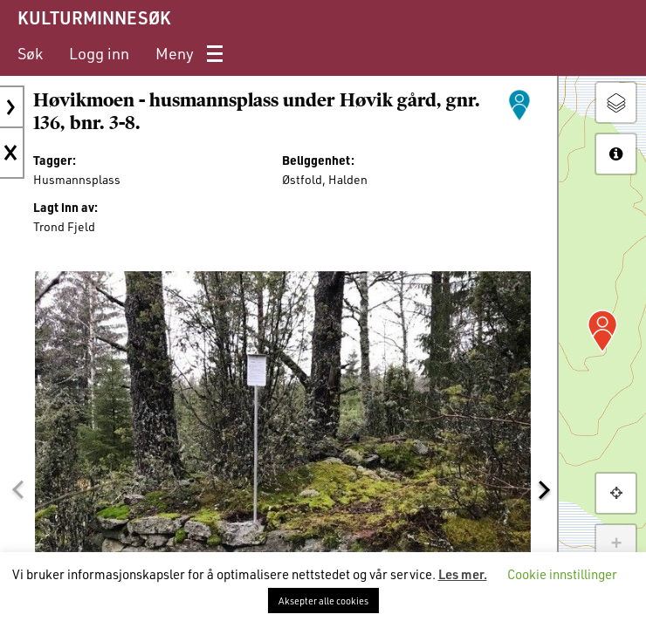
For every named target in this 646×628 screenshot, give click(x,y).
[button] (17, 489)
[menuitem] (30, 53)
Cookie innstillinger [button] (562, 574)
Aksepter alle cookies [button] (323, 600)
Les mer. (462, 574)
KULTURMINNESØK (93, 17)
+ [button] (616, 544)
